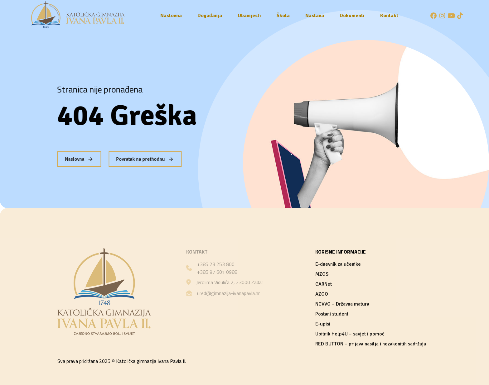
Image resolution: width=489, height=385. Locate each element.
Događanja (209, 15)
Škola (283, 15)
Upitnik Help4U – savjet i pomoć (350, 334)
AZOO (321, 294)
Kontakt (389, 15)
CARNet (323, 284)
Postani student (331, 314)
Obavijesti (249, 15)
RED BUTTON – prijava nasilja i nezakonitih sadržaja (370, 344)
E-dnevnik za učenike (338, 264)
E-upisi (322, 324)
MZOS (321, 274)
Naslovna (171, 15)
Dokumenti (352, 15)
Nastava (314, 15)
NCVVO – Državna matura (342, 304)
